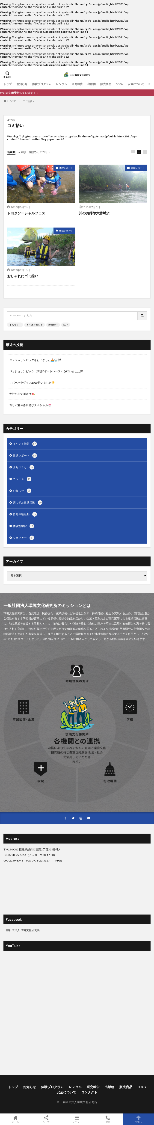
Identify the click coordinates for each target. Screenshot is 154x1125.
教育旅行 (53, 324)
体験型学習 (23, 526)
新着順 (11, 152)
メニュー (77, 1119)
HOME (11, 101)
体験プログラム (41, 84)
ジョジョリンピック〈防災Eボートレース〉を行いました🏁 (46, 371)
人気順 (22, 152)
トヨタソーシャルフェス (26, 213)
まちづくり (15, 324)
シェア (46, 1119)
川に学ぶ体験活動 (27, 502)
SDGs (119, 84)
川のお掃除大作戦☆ (94, 213)
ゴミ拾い (28, 101)
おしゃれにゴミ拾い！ (24, 276)
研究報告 (77, 84)
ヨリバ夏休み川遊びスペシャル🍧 (30, 405)
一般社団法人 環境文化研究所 (21, 930)
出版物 (91, 84)
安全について (136, 84)
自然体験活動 (25, 514)
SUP (65, 324)
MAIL (58, 860)
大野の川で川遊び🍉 (22, 394)
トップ (7, 84)
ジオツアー (23, 538)
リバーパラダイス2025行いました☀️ (32, 382)
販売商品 (105, 84)
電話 (107, 1119)
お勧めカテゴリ (38, 152)
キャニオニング (35, 324)
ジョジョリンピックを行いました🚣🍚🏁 (35, 360)
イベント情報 (25, 443)
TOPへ (138, 1119)
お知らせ (21, 84)
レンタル (61, 84)
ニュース (22, 479)
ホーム (15, 1119)
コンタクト (89, 1092)
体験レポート (66, 167)
